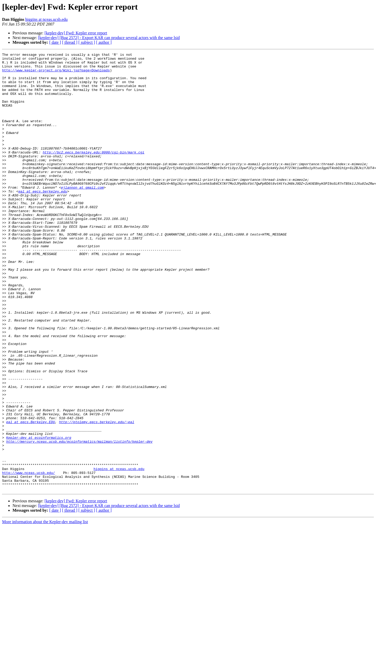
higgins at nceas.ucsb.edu (46, 19)
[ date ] (55, 42)
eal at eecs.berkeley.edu (42, 219)
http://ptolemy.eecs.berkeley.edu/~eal (96, 496)
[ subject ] (86, 42)
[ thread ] (69, 42)
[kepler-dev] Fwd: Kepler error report (76, 33)
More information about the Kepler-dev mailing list (45, 609)
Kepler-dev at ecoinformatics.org (38, 514)
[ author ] (104, 42)
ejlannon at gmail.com (82, 214)
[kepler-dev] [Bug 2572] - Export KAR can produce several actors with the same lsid (109, 37)
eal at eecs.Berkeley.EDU (30, 496)
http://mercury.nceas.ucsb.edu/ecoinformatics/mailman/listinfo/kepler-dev (79, 519)
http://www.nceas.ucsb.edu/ (28, 557)
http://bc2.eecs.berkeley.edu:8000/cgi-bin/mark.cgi (93, 172)
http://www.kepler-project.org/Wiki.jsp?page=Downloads (56, 74)
